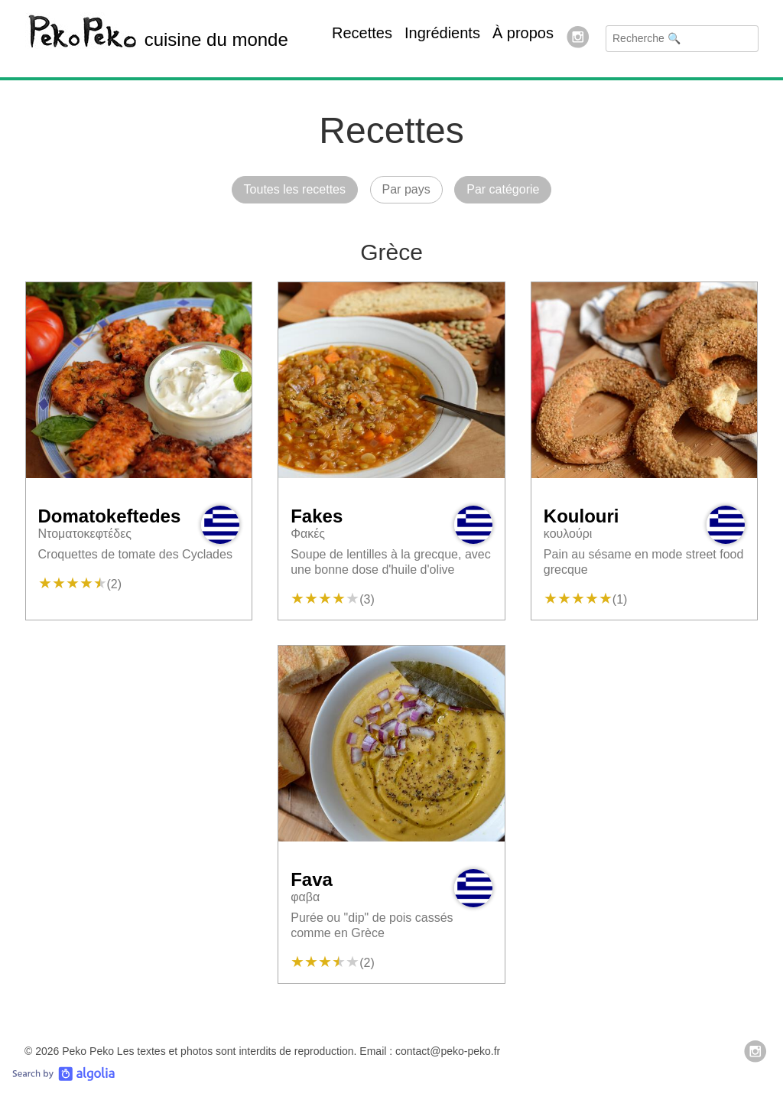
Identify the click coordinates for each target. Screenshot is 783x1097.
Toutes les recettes (295, 189)
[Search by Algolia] (63, 1077)
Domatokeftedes (109, 516)
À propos (523, 32)
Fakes (317, 516)
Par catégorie (502, 189)
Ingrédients (442, 32)
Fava (312, 879)
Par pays (406, 189)
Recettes (362, 32)
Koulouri (581, 516)
